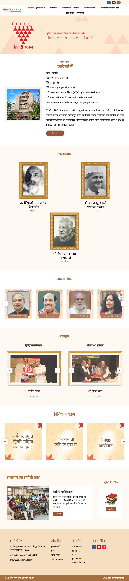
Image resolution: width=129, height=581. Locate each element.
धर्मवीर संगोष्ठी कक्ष (78, 562)
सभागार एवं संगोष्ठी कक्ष (110, 7)
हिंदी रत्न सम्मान (57, 559)
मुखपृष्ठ (30, 8)
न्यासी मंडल (66, 8)
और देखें (58, 514)
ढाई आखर (69, 13)
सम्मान (77, 7)
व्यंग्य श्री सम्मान (77, 546)
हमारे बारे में (41, 7)
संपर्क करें (79, 13)
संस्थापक (54, 7)
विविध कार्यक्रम (90, 7)
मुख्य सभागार (77, 558)
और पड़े (34, 210)
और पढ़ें (55, 133)
